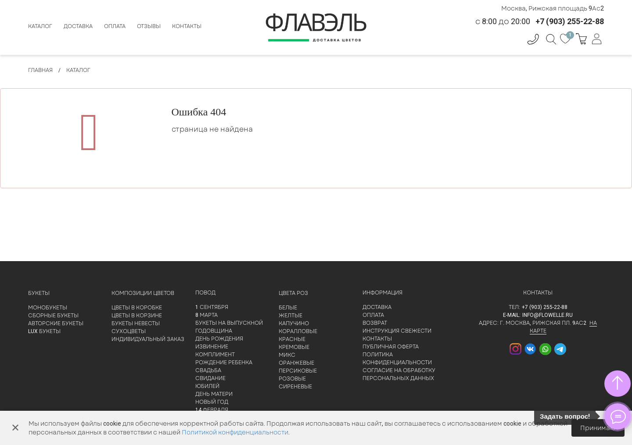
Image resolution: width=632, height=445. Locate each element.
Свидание (210, 378)
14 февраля (211, 410)
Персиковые (298, 371)
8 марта (206, 315)
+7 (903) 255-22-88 (544, 307)
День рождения (219, 339)
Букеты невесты (135, 323)
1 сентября (211, 307)
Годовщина (213, 331)
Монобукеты (47, 308)
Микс (287, 355)
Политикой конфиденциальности (235, 432)
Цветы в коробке (136, 308)
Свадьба (208, 370)
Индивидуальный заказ (147, 339)
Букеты (39, 293)
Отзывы (149, 26)
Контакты (186, 26)
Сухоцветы (128, 331)
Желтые (290, 315)
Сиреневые (295, 387)
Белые (288, 308)
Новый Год (211, 402)
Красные (292, 339)
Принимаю (598, 427)
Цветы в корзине (136, 315)
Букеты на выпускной (229, 323)
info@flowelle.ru (547, 315)
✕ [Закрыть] (15, 428)
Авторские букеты (55, 323)
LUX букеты (44, 331)
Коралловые (298, 331)
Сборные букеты (53, 315)
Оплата (115, 26)
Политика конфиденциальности (397, 359)
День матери (214, 394)
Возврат (375, 323)
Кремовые (294, 347)
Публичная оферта (391, 347)
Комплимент (215, 355)
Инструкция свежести (397, 331)
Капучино (294, 323)
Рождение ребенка (223, 362)
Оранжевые (296, 363)
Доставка (78, 26)
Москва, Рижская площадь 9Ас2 (552, 8)
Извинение (211, 347)
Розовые (292, 379)
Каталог (40, 26)
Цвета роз (293, 293)
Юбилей (207, 386)
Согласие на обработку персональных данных (399, 374)
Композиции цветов (142, 293)
